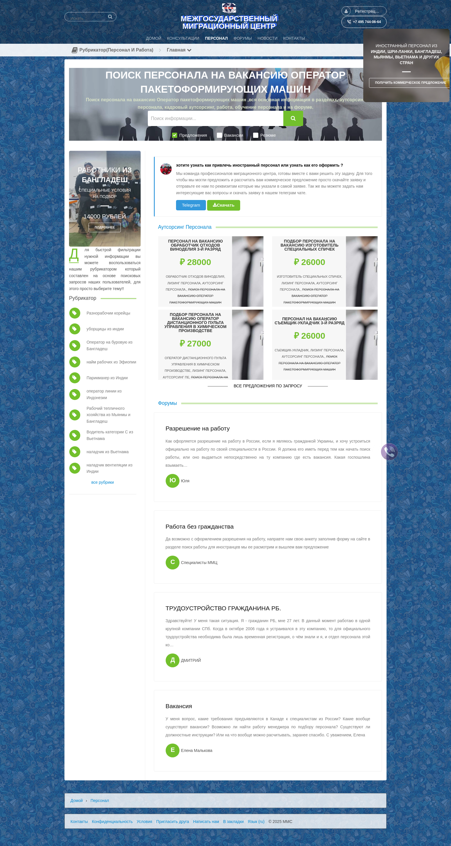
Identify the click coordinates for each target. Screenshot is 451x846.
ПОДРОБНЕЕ (105, 227)
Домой (76, 800)
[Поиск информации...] (216, 118)
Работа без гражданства (199, 526)
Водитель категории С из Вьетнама (110, 435)
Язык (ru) (256, 821)
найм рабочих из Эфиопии (111, 362)
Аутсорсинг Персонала (185, 227)
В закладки (233, 821)
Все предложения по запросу (268, 386)
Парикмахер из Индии (107, 378)
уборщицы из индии (105, 329)
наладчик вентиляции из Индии (109, 468)
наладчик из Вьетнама (108, 451)
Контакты (79, 821)
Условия (144, 821)
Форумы (167, 403)
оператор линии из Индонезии (104, 394)
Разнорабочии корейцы (108, 313)
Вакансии (230, 135)
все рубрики (102, 482)
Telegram (191, 205)
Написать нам (206, 821)
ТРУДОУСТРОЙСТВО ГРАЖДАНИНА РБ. (223, 608)
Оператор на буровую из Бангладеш (110, 345)
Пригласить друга (172, 821)
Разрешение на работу (197, 428)
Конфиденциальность (112, 821)
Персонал (100, 800)
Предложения (189, 135)
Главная (179, 49)
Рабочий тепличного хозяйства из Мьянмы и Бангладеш (108, 415)
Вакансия (178, 706)
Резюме (264, 135)
